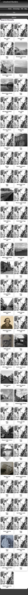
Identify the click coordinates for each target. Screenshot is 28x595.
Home (10, 8)
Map (26, 8)
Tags (14, 12)
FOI (22, 8)
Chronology (16, 8)
